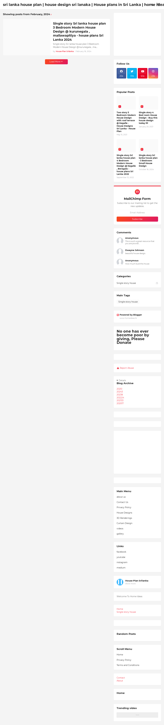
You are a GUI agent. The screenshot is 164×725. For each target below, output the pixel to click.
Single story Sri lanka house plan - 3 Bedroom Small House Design (148, 160)
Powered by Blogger (129, 314)
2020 (120, 403)
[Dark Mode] (152, 4)
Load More (54, 61)
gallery (120, 533)
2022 (120, 397)
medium (121, 567)
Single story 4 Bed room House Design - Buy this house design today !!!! (148, 118)
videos (120, 528)
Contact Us (122, 502)
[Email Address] (137, 212)
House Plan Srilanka (136, 580)
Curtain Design (124, 523)
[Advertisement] (137, 34)
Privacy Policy (124, 507)
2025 (119, 389)
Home (120, 609)
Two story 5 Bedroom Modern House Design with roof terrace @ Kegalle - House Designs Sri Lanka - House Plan (126, 122)
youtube (121, 557)
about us (121, 497)
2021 (120, 400)
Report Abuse (127, 368)
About (120, 680)
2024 (120, 391)
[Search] (158, 4)
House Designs (124, 512)
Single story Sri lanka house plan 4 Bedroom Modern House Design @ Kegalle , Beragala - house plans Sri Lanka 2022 (126, 164)
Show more (130, 583)
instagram (122, 562)
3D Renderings (124, 518)
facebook (121, 551)
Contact (121, 677)
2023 (120, 394)
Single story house (137, 283)
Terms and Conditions (128, 665)
